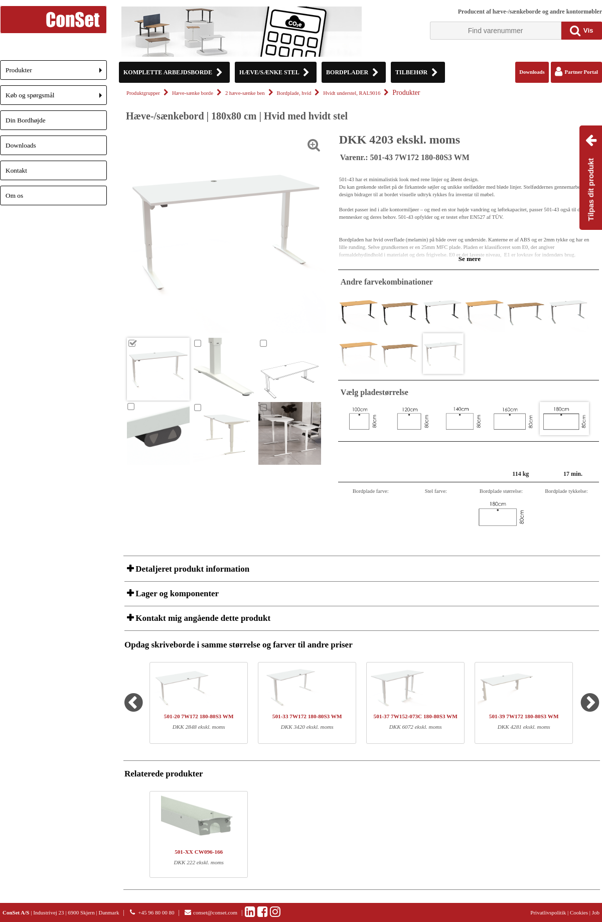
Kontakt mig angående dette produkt (201, 618)
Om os (14, 195)
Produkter (56, 73)
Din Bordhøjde (26, 120)
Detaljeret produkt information (191, 569)
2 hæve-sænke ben (245, 93)
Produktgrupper (143, 93)
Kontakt (16, 170)
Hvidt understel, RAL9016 (351, 93)
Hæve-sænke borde (192, 93)
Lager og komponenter (176, 593)
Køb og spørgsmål (56, 98)
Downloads (21, 145)
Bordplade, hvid (294, 93)
